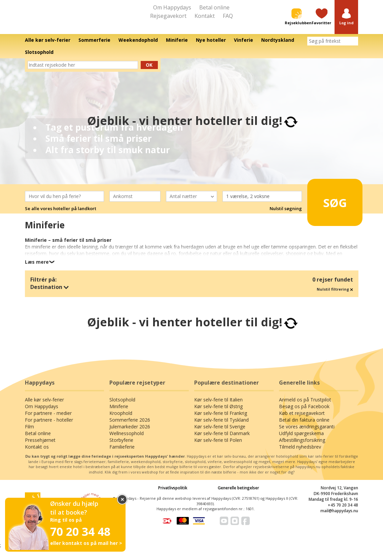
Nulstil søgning (286, 215)
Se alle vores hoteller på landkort (60, 215)
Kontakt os (37, 453)
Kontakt (205, 16)
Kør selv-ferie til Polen (218, 446)
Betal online (214, 7)
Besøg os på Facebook (304, 413)
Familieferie (122, 453)
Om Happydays (172, 7)
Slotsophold (122, 406)
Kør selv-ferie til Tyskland (221, 426)
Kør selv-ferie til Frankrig (220, 419)
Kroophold (120, 419)
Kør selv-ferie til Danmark (222, 439)
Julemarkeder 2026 (129, 433)
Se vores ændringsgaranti (307, 433)
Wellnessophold (126, 439)
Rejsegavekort (168, 16)
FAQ (228, 16)
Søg (331, 206)
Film (29, 433)
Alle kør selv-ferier (44, 406)
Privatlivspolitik (172, 494)
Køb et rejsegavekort (302, 419)
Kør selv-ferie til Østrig (218, 413)
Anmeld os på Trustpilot (305, 406)
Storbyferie (121, 446)
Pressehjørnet (40, 446)
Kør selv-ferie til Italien (218, 406)
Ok (149, 71)
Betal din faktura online (304, 426)
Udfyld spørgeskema (301, 439)
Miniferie (118, 413)
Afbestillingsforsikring (302, 446)
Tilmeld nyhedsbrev (300, 453)
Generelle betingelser (238, 494)
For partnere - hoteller (49, 426)
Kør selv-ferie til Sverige (219, 433)
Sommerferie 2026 (129, 426)
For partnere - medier (48, 419)
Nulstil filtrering (335, 295)
